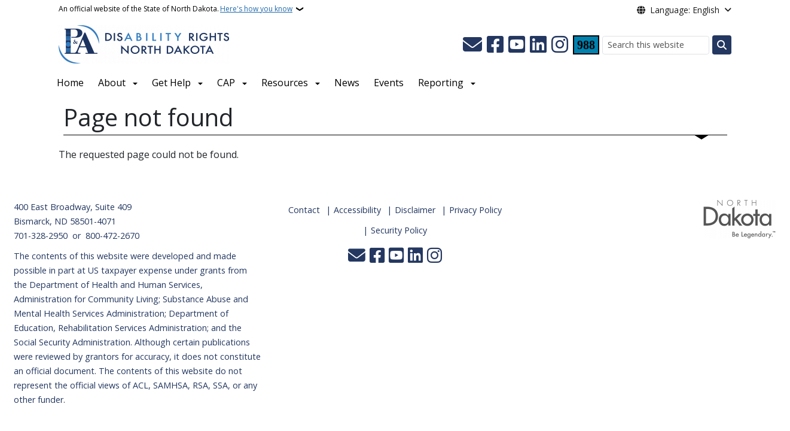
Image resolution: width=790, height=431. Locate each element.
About (112, 82)
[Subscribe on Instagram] (559, 45)
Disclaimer (415, 210)
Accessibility (357, 210)
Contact (304, 210)
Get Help (171, 82)
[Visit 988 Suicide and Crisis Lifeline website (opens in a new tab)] (586, 44)
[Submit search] (721, 44)
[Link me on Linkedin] (538, 45)
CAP (226, 82)
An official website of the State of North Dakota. (175, 9)
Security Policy (399, 230)
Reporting (440, 82)
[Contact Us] (472, 45)
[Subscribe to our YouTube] (516, 45)
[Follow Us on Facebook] (495, 45)
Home (70, 82)
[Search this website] (655, 45)
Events (389, 82)
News (346, 82)
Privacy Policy (475, 210)
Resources (284, 82)
